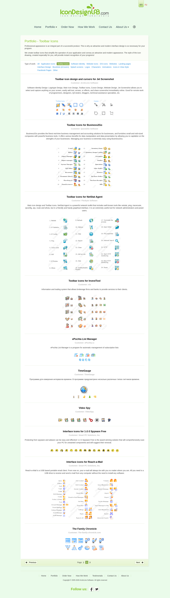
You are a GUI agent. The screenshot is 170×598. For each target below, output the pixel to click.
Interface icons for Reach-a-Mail (84, 462)
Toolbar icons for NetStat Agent (84, 197)
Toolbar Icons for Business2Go (84, 125)
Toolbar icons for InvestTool (84, 280)
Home (37, 26)
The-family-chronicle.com (89, 532)
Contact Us (105, 26)
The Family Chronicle (84, 528)
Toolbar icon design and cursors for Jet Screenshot (84, 79)
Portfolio (54, 576)
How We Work (86, 26)
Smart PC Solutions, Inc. (89, 435)
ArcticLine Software (89, 83)
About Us (125, 576)
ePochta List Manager (84, 339)
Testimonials (97, 576)
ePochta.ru (89, 343)
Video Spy (84, 408)
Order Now (67, 26)
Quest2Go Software (89, 129)
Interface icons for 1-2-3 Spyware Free (84, 431)
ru (146, 4)
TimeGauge (84, 370)
